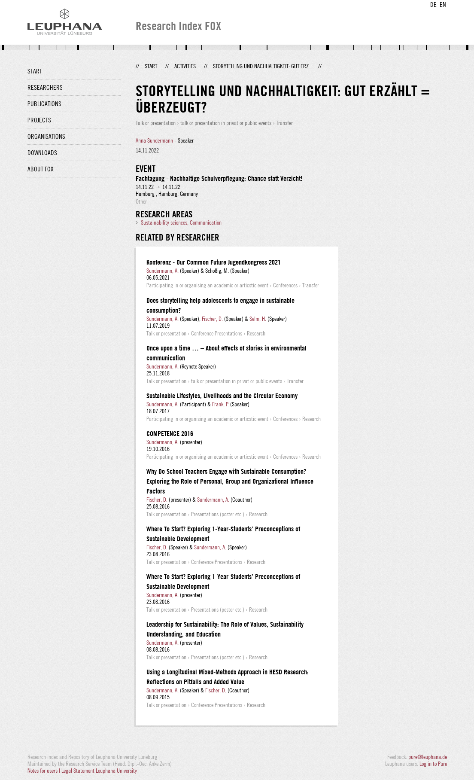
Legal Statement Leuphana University (99, 770)
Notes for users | (44, 770)
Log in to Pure (433, 763)
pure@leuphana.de (427, 756)
